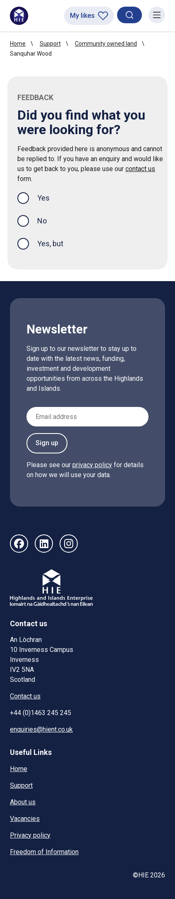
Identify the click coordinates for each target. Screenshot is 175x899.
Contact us (25, 696)
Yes (50, 197)
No (42, 220)
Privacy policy (30, 835)
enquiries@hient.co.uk (41, 729)
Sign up (47, 443)
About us (23, 802)
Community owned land (106, 43)
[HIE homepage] (19, 16)
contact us (140, 169)
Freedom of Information (44, 852)
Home (18, 43)
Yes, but (50, 243)
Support (50, 43)
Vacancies (25, 819)
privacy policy (92, 465)
